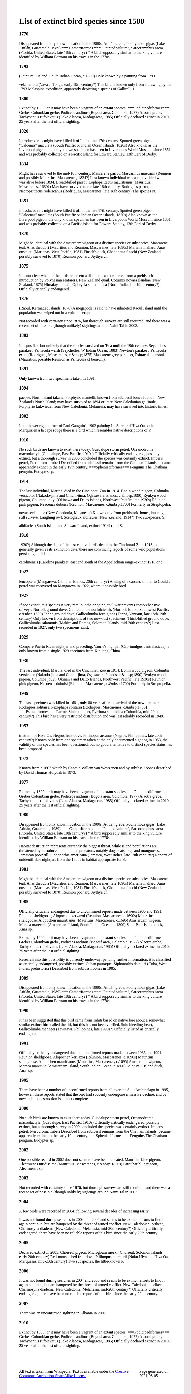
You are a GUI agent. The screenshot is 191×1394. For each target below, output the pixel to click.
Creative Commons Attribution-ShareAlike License (73, 1373)
